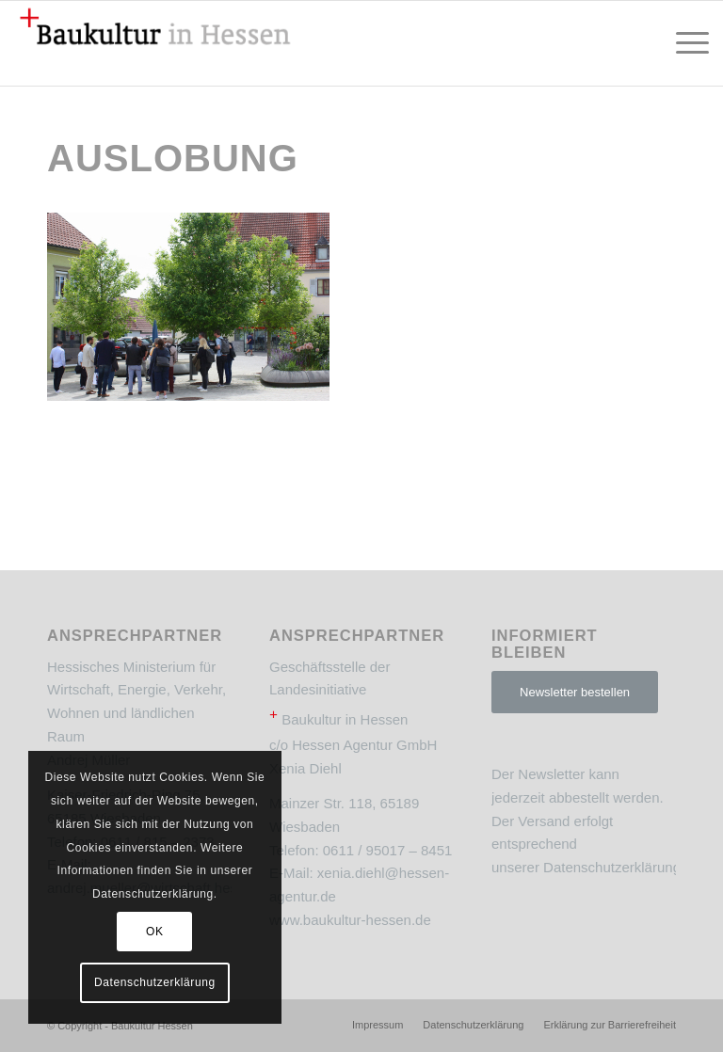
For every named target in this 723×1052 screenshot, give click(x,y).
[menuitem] (683, 43)
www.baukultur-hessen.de (350, 920)
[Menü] (683, 43)
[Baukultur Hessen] (155, 43)
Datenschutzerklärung (612, 867)
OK (155, 931)
